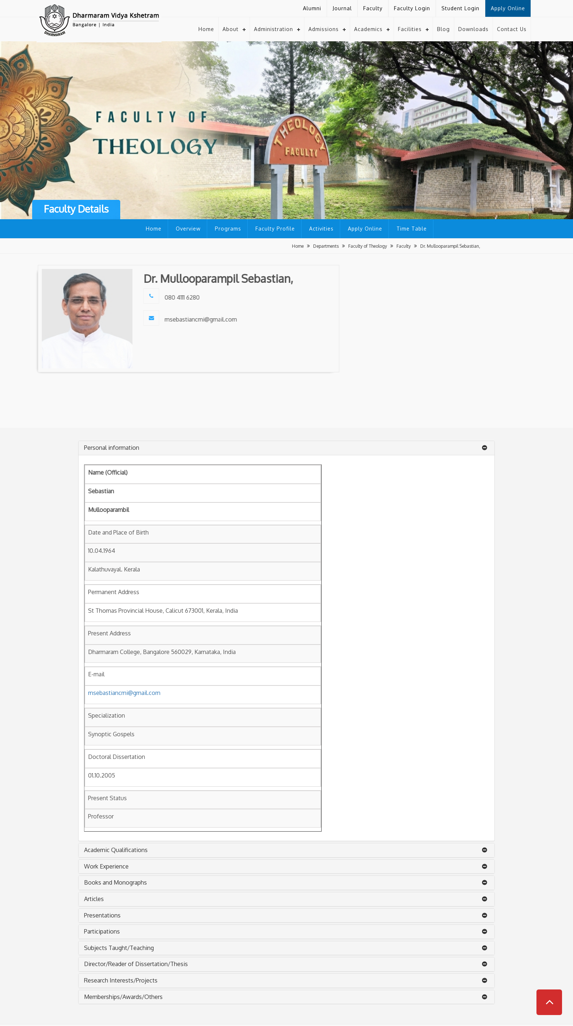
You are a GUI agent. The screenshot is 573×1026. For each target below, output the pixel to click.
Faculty (403, 245)
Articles (94, 898)
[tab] (286, 448)
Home (206, 29)
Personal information (111, 447)
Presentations (102, 915)
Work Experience (106, 866)
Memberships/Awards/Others (123, 996)
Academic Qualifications (116, 850)
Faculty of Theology (367, 245)
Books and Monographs (115, 882)
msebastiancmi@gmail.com (124, 692)
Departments (326, 245)
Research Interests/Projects (121, 980)
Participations (102, 931)
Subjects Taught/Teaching (119, 947)
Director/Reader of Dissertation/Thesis (136, 964)
